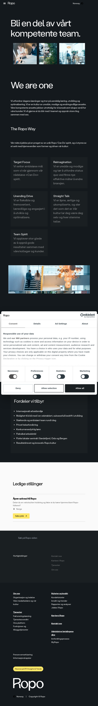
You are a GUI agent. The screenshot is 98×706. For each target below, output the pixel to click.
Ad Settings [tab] (61, 323)
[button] (4, 3)
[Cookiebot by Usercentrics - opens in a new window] (82, 315)
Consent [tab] (13, 323)
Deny (18, 388)
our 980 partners (20, 338)
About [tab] (85, 323)
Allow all (80, 388)
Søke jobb (21, 516)
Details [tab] (37, 323)
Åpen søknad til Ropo (24, 498)
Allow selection (49, 388)
